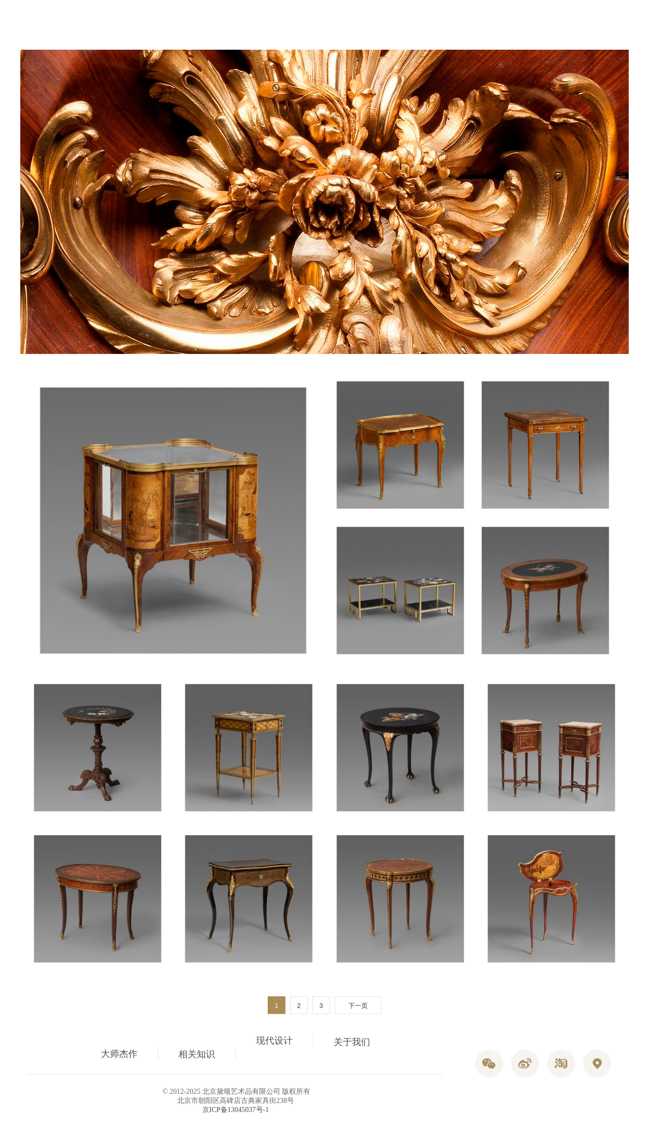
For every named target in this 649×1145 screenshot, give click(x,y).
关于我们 (352, 1056)
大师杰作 (119, 1055)
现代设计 (274, 1050)
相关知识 (196, 1042)
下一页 (355, 1006)
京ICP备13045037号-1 (235, 1110)
